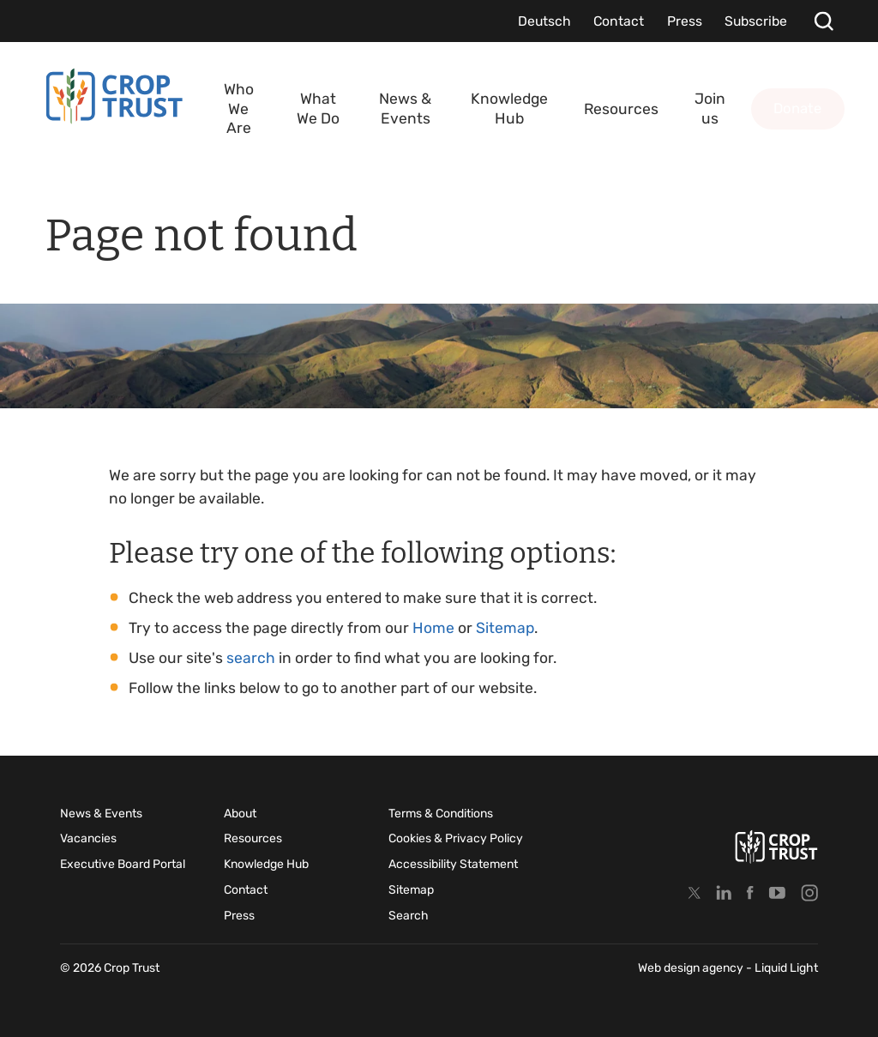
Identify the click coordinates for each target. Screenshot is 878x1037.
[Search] (823, 21)
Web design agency (692, 968)
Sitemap (505, 627)
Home (433, 627)
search (250, 657)
